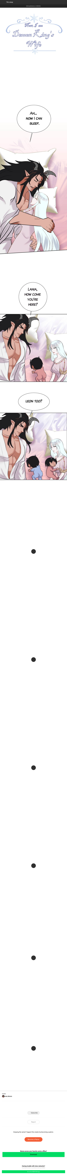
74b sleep (9, 2)
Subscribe (34, 1113)
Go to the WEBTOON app (33, 1171)
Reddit (47, 1106)
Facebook (26, 1106)
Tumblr (40, 1106)
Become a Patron (33, 1139)
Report (33, 1122)
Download (33, 1154)
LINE (19, 1106)
